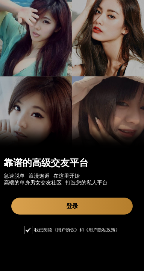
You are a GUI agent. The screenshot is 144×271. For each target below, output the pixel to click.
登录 (72, 206)
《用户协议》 (65, 230)
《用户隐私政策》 (102, 230)
